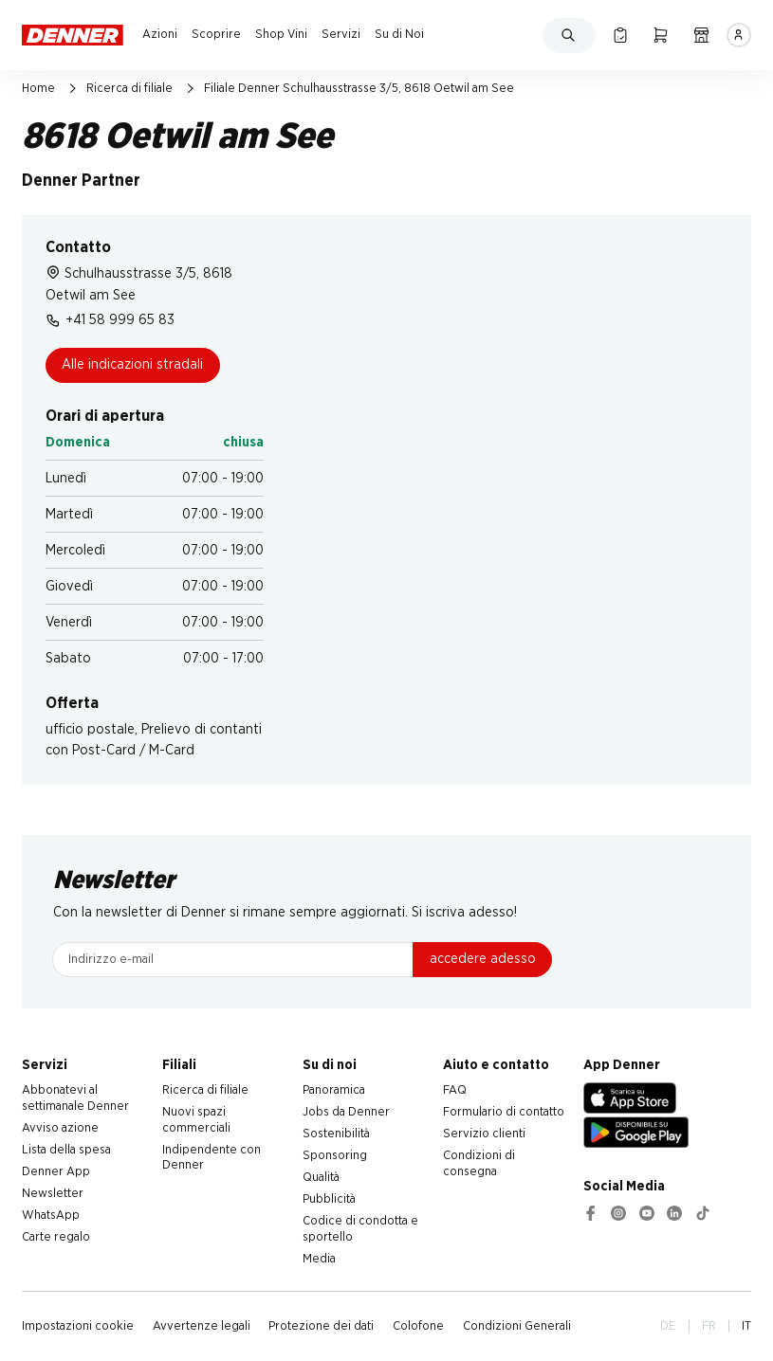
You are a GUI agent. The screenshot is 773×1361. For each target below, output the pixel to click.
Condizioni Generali (517, 1326)
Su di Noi (399, 34)
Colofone (418, 1326)
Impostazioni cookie (78, 1326)
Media (319, 1258)
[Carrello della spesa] (660, 35)
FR (709, 1326)
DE (667, 1326)
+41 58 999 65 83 (110, 320)
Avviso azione (60, 1127)
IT (746, 1326)
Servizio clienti (484, 1133)
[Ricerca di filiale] (701, 35)
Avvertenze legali (201, 1326)
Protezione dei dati (321, 1326)
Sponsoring (335, 1155)
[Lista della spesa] (619, 35)
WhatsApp (51, 1215)
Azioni (159, 34)
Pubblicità (329, 1199)
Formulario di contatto (503, 1111)
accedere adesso (483, 959)
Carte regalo (56, 1236)
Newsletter (52, 1193)
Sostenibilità (336, 1133)
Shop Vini (281, 34)
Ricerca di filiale (129, 88)
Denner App (56, 1171)
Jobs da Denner (346, 1111)
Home (38, 88)
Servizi (341, 34)
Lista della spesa (66, 1149)
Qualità (321, 1177)
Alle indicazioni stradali (132, 364)
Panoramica (334, 1090)
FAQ (455, 1090)
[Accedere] (739, 35)
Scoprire (216, 34)
